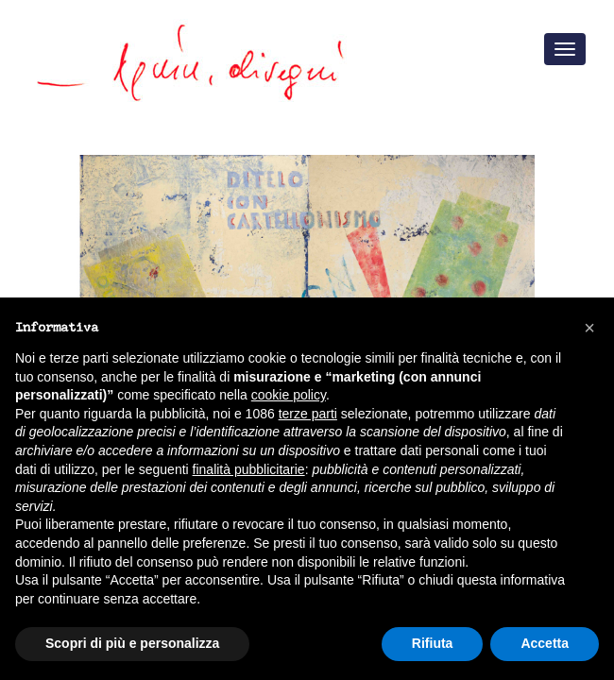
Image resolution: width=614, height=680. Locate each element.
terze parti (308, 413)
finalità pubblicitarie (249, 469)
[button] (589, 328)
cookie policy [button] (288, 394)
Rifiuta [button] (432, 643)
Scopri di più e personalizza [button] (132, 643)
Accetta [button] (544, 643)
